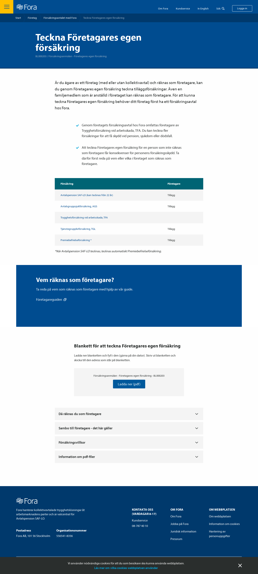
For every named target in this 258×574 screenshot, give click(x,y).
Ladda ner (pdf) (129, 384)
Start (18, 18)
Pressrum (176, 539)
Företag (32, 18)
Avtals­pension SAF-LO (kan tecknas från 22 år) (87, 195)
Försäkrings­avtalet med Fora (60, 18)
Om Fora (163, 8)
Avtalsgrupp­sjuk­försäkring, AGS (79, 206)
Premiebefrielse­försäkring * (76, 240)
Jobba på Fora (179, 524)
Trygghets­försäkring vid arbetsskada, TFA (84, 217)
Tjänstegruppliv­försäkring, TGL (78, 229)
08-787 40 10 (140, 526)
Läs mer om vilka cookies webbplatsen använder (126, 568)
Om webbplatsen (220, 516)
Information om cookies (224, 524)
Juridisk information (183, 531)
